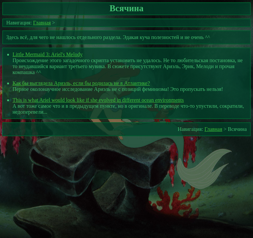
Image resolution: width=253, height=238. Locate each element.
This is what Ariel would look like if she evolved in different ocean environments (98, 100)
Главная (42, 22)
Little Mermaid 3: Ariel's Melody (48, 54)
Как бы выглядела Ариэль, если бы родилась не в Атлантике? (81, 83)
